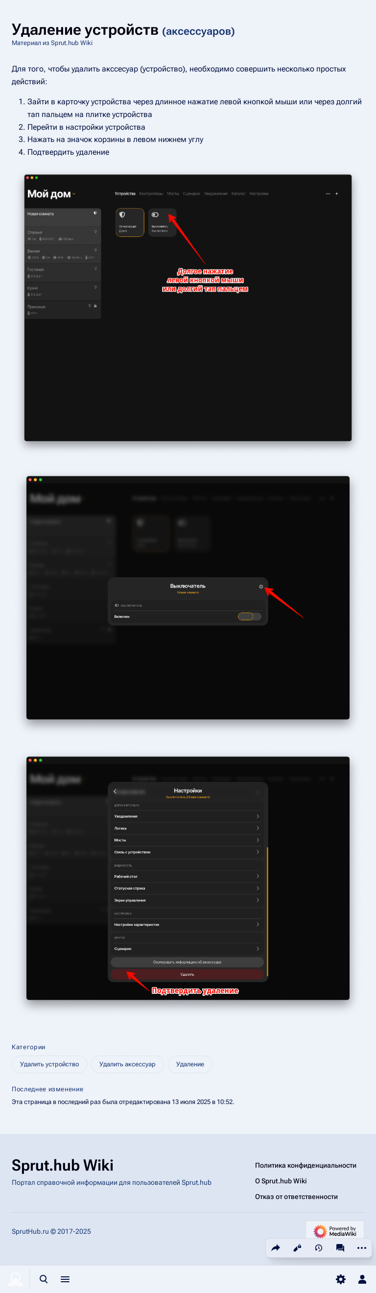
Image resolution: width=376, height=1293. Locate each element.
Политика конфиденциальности (305, 1165)
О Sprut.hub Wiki (281, 1181)
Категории (29, 1047)
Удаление (190, 1064)
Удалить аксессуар (127, 1064)
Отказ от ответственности (296, 1196)
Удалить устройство (49, 1064)
